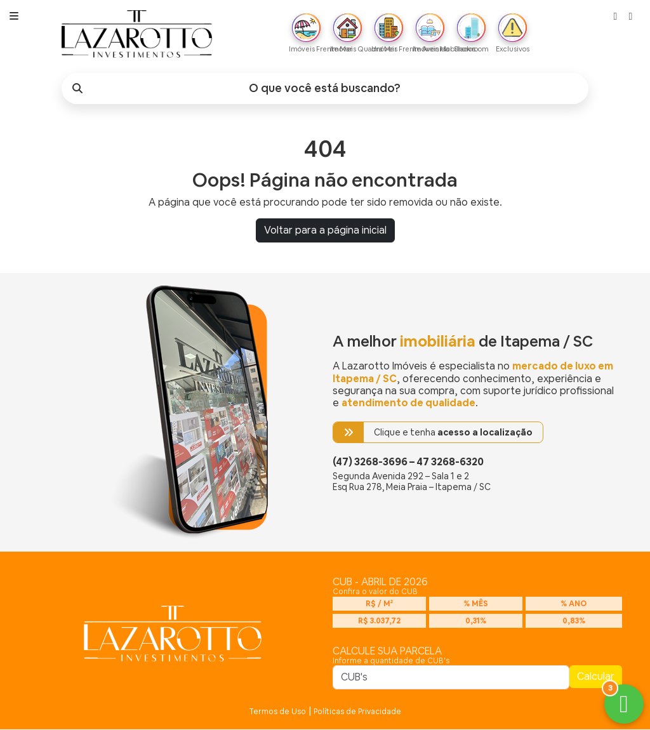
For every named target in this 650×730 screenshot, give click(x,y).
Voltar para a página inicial (325, 230)
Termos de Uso (277, 712)
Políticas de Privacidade (357, 712)
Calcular (595, 677)
